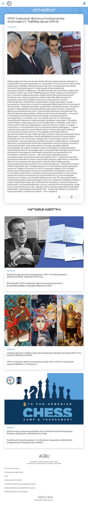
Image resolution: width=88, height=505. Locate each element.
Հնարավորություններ (13, 474)
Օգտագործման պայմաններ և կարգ (19, 490)
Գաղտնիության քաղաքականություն (20, 486)
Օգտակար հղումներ (13, 482)
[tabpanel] (44, 54)
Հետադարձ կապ (11, 471)
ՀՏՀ (6, 478)
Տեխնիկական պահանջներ (16, 494)
